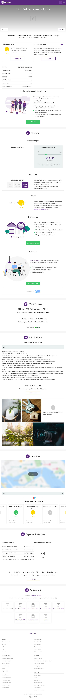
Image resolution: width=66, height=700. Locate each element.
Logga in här (33, 393)
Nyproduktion (37, 649)
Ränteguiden (37, 644)
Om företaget (37, 675)
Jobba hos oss (37, 680)
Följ (61, 29)
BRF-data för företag (39, 663)
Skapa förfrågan (5, 687)
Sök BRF (33, 634)
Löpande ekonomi (6, 661)
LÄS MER (48, 58)
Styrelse (39, 595)
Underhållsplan (5, 666)
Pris (3, 649)
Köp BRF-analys (38, 658)
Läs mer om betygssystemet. (41, 209)
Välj (3, 347)
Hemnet (4, 644)
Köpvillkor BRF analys (39, 690)
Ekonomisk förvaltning (7, 658)
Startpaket (4, 651)
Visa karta (33, 474)
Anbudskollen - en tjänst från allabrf (43, 661)
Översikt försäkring (6, 677)
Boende (33, 595)
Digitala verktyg (5, 663)
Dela (4, 29)
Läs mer (17, 58)
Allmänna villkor (38, 682)
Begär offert (5, 671)
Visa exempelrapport (18, 237)
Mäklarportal (37, 666)
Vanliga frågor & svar (39, 668)
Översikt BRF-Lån (38, 642)
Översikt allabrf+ (6, 642)
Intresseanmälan (38, 651)
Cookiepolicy (37, 687)
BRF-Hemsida (5, 646)
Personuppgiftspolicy (39, 685)
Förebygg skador (6, 685)
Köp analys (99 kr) (33, 243)
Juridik (3, 668)
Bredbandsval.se (34, 260)
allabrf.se (35, 98)
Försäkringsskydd (6, 680)
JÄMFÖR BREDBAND (33, 283)
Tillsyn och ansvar (6, 682)
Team (35, 677)
